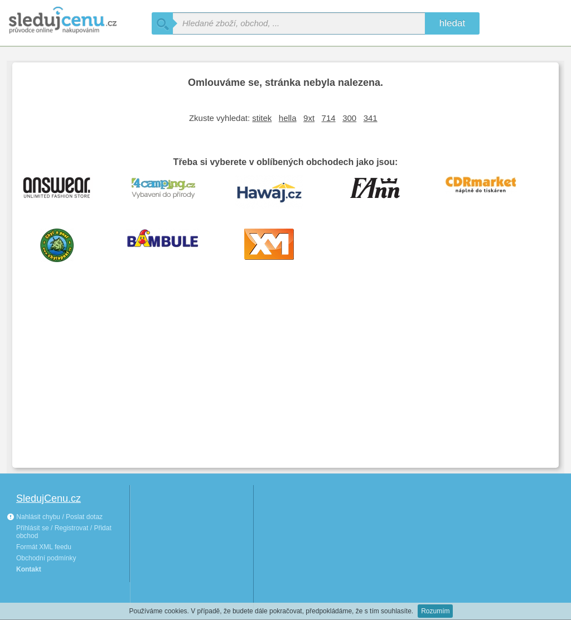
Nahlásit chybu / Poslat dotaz (55, 517)
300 (349, 118)
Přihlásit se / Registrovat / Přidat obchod (64, 532)
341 (371, 118)
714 (329, 118)
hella (288, 118)
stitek (262, 118)
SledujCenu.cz (48, 498)
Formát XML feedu (43, 547)
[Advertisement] (285, 376)
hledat (452, 23)
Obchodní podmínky (46, 558)
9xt (308, 118)
